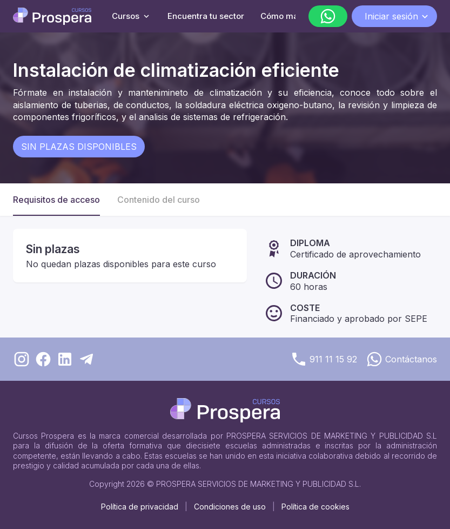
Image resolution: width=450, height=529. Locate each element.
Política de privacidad (139, 506)
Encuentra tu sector (205, 16)
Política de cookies (315, 506)
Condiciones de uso (230, 506)
